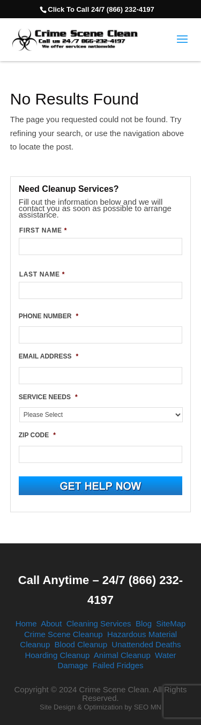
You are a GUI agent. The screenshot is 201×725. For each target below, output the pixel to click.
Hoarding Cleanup (57, 655)
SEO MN (147, 707)
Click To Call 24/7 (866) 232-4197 (101, 9)
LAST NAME (42, 274)
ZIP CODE (37, 435)
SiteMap (170, 623)
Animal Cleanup (122, 655)
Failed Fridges (118, 665)
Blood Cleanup (81, 644)
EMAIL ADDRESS (48, 356)
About (51, 623)
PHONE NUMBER (48, 316)
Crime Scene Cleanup (63, 634)
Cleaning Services (98, 623)
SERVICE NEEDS (48, 397)
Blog (144, 623)
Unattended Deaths (146, 644)
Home (26, 623)
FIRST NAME (43, 230)
